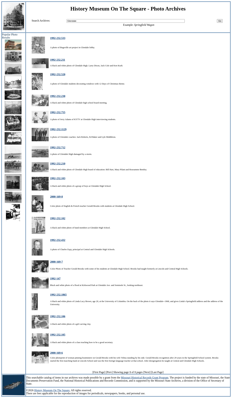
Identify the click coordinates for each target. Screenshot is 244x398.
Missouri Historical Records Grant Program (144, 377)
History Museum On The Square (52, 390)
